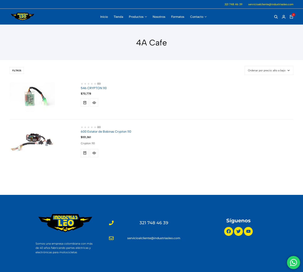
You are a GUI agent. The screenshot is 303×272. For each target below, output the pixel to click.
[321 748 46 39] (111, 223)
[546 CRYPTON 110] (32, 97)
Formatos (177, 17)
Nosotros (159, 17)
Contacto (196, 17)
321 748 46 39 (234, 4)
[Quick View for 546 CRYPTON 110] (94, 103)
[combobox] (268, 70)
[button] (85, 103)
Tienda (118, 17)
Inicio (104, 17)
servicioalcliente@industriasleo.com (270, 4)
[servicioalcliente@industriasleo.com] (111, 238)
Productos (136, 17)
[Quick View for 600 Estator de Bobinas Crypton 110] (94, 153)
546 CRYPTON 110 (94, 88)
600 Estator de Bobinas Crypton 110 (106, 131)
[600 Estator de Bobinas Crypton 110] (32, 140)
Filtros (16, 70)
